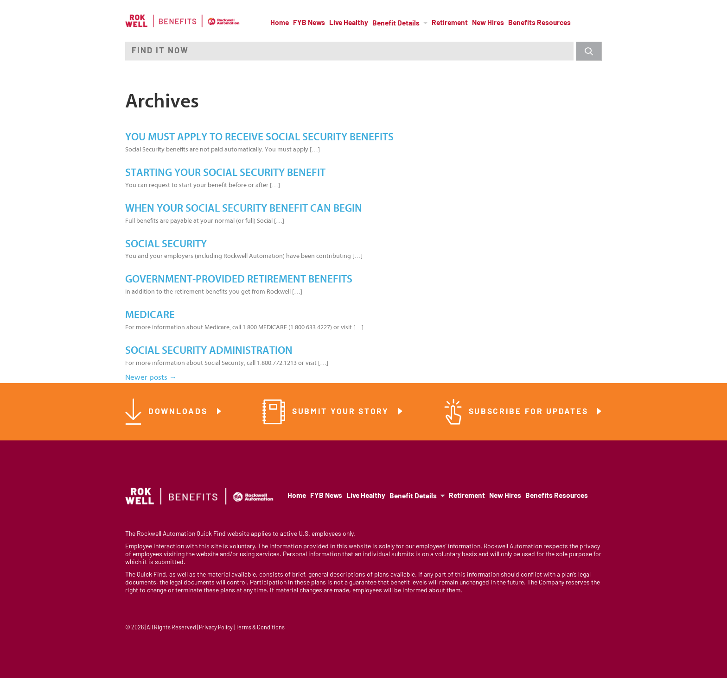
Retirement (450, 23)
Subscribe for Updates (530, 412)
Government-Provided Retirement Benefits (238, 279)
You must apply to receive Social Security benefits (259, 137)
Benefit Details (396, 23)
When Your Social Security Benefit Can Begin (243, 208)
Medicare (150, 315)
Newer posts (151, 377)
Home (279, 23)
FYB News (309, 23)
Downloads (179, 412)
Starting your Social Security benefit (225, 173)
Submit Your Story (342, 412)
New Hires (488, 23)
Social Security (166, 244)
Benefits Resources (539, 23)
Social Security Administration (209, 351)
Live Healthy (348, 23)
